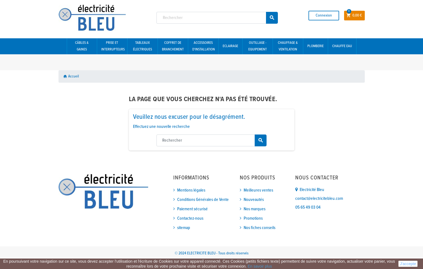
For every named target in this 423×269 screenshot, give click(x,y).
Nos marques (254, 209)
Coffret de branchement (173, 46)
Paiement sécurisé (192, 209)
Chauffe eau (342, 46)
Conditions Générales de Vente (203, 200)
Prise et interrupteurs (113, 46)
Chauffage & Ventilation (288, 46)
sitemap (183, 228)
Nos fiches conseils (259, 228)
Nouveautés (254, 200)
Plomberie (315, 46)
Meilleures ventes (258, 190)
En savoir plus (260, 266)
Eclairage (230, 46)
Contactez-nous (190, 218)
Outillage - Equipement (257, 46)
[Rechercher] (217, 18)
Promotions (253, 218)
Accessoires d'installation (203, 46)
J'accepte (408, 264)
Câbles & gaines (82, 46)
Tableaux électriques (142, 46)
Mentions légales (191, 190)
